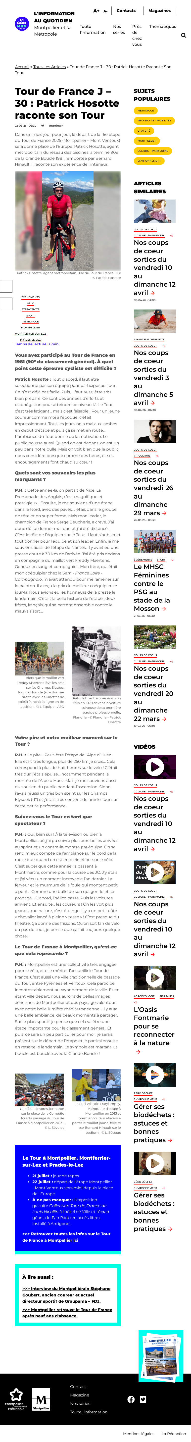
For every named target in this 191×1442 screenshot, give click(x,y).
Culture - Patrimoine (153, 151)
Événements (30, 297)
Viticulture (142, 455)
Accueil (22, 66)
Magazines (159, 10)
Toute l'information (89, 1412)
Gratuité (144, 130)
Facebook (6, 286)
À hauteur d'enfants (149, 339)
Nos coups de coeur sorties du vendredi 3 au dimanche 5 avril (153, 378)
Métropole (30, 321)
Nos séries (80, 1403)
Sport (30, 315)
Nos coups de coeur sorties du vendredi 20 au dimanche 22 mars (154, 693)
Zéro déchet (143, 1093)
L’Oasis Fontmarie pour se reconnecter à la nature (154, 1026)
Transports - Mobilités (154, 120)
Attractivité (31, 309)
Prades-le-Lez (30, 339)
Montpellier (30, 327)
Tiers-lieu (167, 996)
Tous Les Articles (49, 66)
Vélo (30, 303)
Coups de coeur (145, 229)
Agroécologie (144, 996)
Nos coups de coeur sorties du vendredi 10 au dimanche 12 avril (155, 268)
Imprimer (56, 125)
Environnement (149, 160)
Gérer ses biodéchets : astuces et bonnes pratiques (154, 1123)
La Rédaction (174, 1433)
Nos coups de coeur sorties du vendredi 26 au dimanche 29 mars (153, 488)
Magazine (79, 1395)
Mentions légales (138, 1433)
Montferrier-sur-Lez (30, 333)
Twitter (6, 304)
